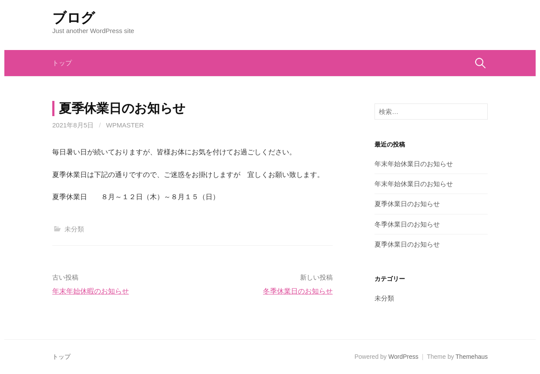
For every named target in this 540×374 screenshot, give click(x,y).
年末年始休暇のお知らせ (90, 291)
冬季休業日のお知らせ (298, 291)
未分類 (74, 229)
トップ (62, 63)
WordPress (403, 356)
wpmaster (125, 125)
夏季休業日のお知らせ (407, 203)
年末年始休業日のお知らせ (414, 163)
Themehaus (472, 356)
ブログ (73, 18)
